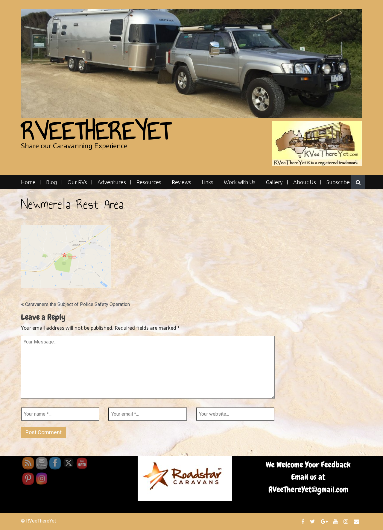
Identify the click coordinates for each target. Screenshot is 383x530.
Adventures (112, 182)
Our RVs (77, 182)
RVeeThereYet (95, 131)
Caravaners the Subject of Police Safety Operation (77, 304)
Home (28, 182)
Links (207, 182)
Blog (51, 182)
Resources (148, 182)
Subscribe (338, 182)
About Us (304, 182)
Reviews (181, 182)
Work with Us (240, 182)
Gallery (274, 182)
